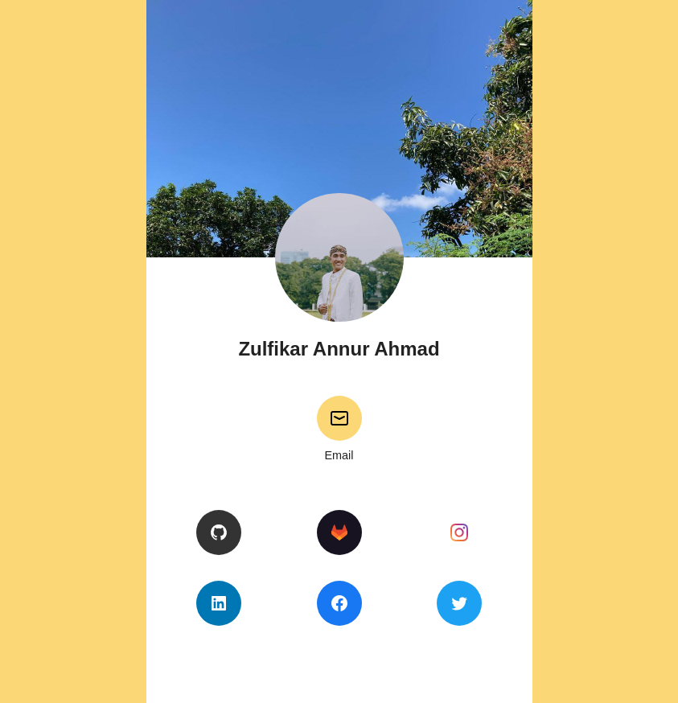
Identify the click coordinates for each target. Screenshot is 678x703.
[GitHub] (218, 532)
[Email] (339, 418)
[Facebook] (339, 603)
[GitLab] (339, 532)
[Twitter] (459, 603)
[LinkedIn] (218, 603)
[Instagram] (459, 532)
